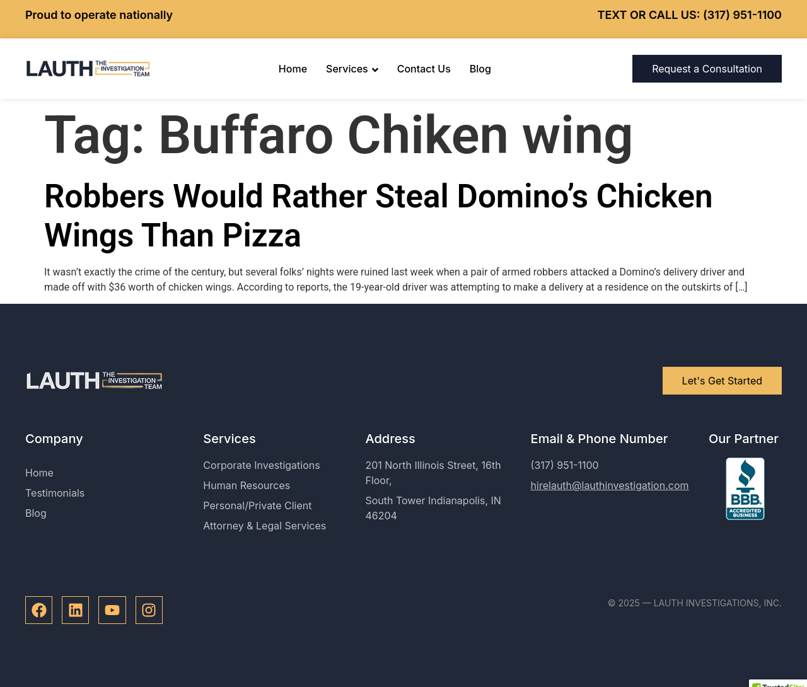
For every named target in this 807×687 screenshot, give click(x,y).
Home (293, 68)
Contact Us (424, 68)
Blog (480, 68)
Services (352, 68)
